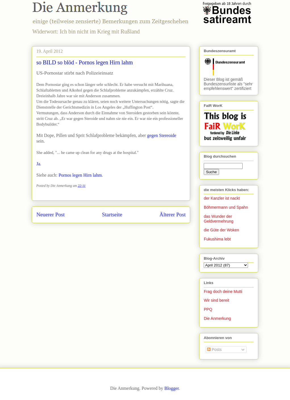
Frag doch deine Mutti (223, 291)
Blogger (171, 388)
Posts (214, 349)
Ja (38, 163)
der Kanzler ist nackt (222, 198)
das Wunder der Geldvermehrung (218, 218)
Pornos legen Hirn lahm (80, 175)
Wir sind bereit (216, 300)
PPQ (208, 309)
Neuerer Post (50, 214)
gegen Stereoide (161, 135)
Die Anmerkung (217, 318)
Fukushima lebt (217, 239)
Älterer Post (172, 214)
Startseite (112, 214)
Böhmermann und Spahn (226, 207)
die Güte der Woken (221, 230)
